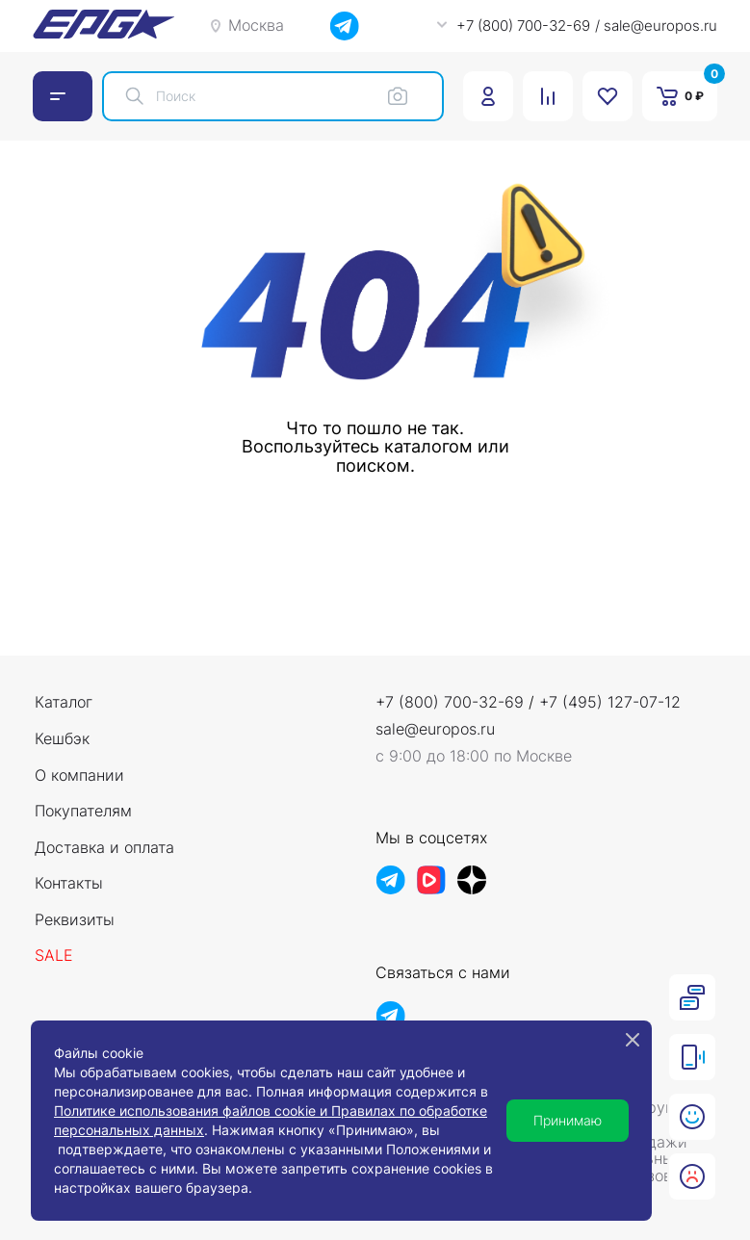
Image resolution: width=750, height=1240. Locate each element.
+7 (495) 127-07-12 (610, 701)
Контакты (69, 883)
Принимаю (567, 1120)
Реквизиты (75, 920)
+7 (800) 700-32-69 (449, 701)
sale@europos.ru (435, 729)
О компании (79, 776)
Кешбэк (62, 739)
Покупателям (83, 811)
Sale (54, 956)
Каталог (63, 702)
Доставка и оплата (104, 848)
